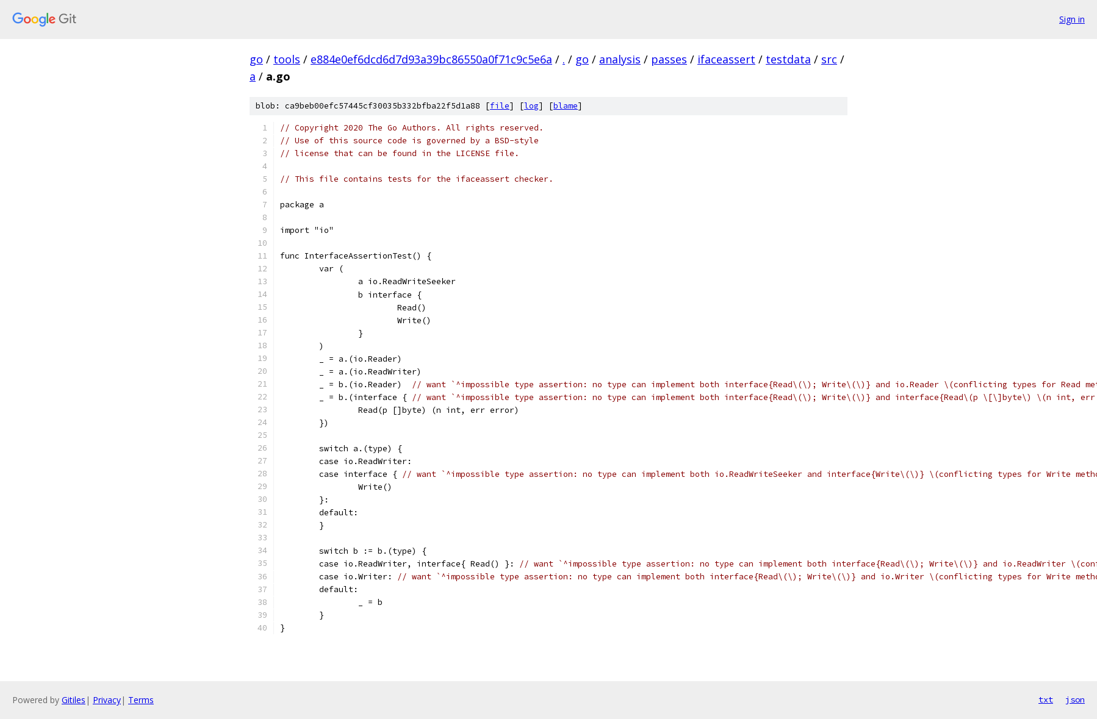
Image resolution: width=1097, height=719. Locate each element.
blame (565, 106)
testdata (788, 59)
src (829, 59)
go (256, 59)
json (1075, 699)
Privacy (107, 700)
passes (669, 59)
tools (286, 59)
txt (1045, 699)
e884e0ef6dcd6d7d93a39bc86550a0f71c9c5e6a (431, 59)
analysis (620, 59)
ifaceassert (726, 59)
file (499, 106)
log (531, 106)
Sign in (1072, 19)
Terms (141, 700)
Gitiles (73, 700)
